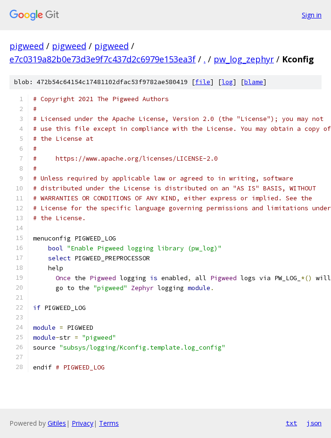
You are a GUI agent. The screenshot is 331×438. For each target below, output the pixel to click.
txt (291, 423)
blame (253, 82)
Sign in (312, 14)
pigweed (26, 46)
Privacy (82, 423)
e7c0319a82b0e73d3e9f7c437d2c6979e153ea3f (102, 59)
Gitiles (57, 423)
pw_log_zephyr (244, 59)
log (227, 82)
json (314, 423)
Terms (109, 423)
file (202, 82)
